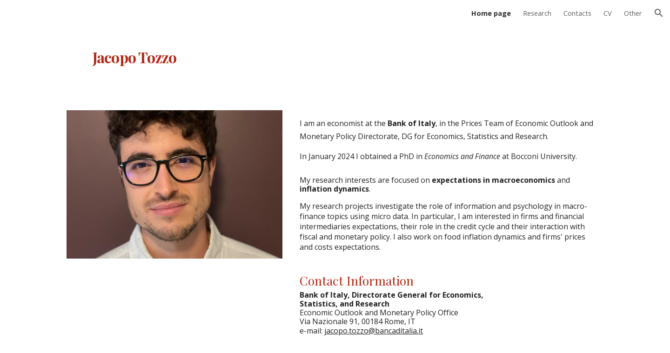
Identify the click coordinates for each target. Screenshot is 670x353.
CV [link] (607, 13)
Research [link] (537, 13)
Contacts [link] (577, 13)
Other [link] (633, 13)
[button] (659, 13)
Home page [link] (491, 13)
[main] (243, 53)
